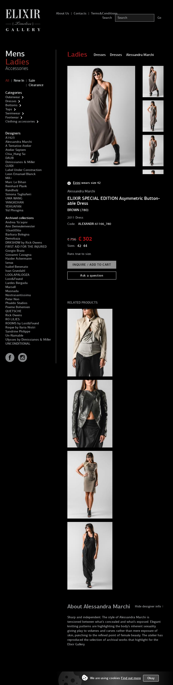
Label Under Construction (23, 170)
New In (19, 80)
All (7, 80)
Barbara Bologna (17, 234)
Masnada (12, 291)
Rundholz (11, 190)
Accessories (16, 68)
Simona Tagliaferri (18, 194)
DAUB (9, 158)
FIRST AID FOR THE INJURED (26, 247)
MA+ (8, 178)
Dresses (10, 101)
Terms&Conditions (104, 13)
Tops (8, 109)
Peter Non (12, 299)
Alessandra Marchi (18, 142)
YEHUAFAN (13, 206)
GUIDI (9, 166)
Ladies (17, 62)
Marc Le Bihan (15, 182)
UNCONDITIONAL (17, 344)
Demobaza (12, 238)
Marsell (10, 287)
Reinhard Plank (16, 186)
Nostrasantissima (18, 295)
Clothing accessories (20, 121)
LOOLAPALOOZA (17, 275)
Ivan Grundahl (15, 271)
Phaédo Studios (16, 303)
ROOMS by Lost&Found (22, 323)
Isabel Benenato (16, 267)
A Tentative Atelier (18, 146)
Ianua (9, 263)
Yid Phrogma (14, 210)
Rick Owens (13, 315)
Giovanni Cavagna (18, 255)
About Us (62, 13)
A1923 (10, 138)
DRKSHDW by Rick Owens (23, 242)
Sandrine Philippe (17, 331)
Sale (32, 80)
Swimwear (12, 113)
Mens (15, 54)
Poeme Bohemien (17, 307)
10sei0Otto (13, 230)
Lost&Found (14, 279)
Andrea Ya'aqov (16, 222)
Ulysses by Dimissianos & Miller (28, 339)
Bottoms (11, 105)
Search (107, 18)
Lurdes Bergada (16, 283)
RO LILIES (12, 319)
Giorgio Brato (15, 251)
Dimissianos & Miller (20, 162)
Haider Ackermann (18, 259)
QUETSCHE (13, 311)
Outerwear (12, 97)
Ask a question (91, 275)
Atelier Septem (15, 150)
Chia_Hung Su (15, 154)
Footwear (12, 117)
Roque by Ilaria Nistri (20, 327)
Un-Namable (14, 335)
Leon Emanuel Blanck (20, 174)
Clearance (36, 85)
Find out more (131, 678)
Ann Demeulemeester (20, 226)
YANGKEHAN (14, 202)
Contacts (80, 13)
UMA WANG (13, 198)
